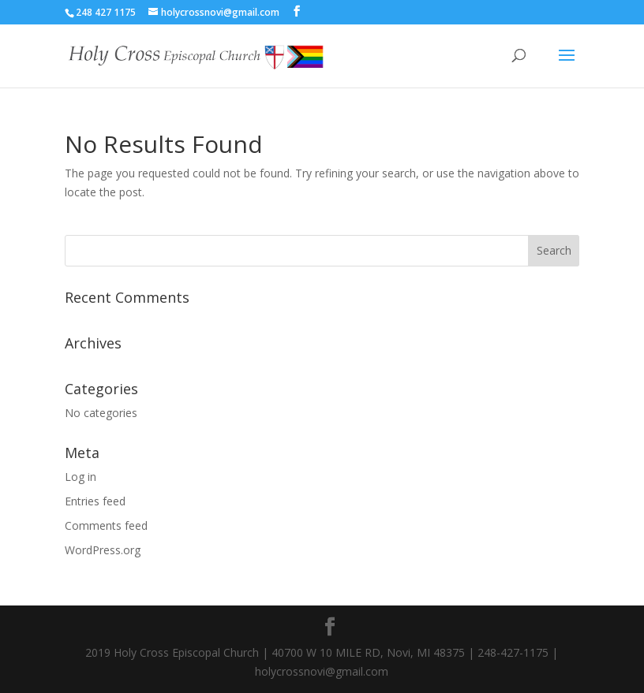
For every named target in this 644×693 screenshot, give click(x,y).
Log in (80, 476)
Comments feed (106, 525)
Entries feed (95, 501)
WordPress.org (102, 549)
